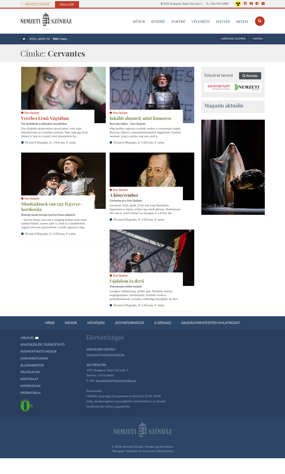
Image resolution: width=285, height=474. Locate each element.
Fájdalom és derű (127, 281)
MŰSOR (139, 21)
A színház (162, 323)
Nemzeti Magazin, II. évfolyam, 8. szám (50, 142)
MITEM (242, 21)
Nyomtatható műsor (38, 351)
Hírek (50, 323)
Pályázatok (30, 372)
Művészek (96, 323)
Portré (178, 21)
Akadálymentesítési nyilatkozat (210, 323)
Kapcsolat (29, 379)
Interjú (158, 21)
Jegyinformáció (129, 323)
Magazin (67, 4)
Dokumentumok (34, 358)
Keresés (250, 75)
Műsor (71, 323)
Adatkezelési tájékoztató (42, 344)
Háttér (223, 21)
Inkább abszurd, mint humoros (140, 118)
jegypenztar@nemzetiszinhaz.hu (116, 380)
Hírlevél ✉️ (29, 338)
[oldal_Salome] (233, 167)
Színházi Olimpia (234, 38)
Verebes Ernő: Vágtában (45, 118)
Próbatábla (30, 392)
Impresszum (30, 386)
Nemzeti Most (37, 4)
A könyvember (124, 195)
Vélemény (201, 21)
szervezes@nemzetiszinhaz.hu (105, 354)
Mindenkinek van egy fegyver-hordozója (51, 206)
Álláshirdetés (32, 365)
